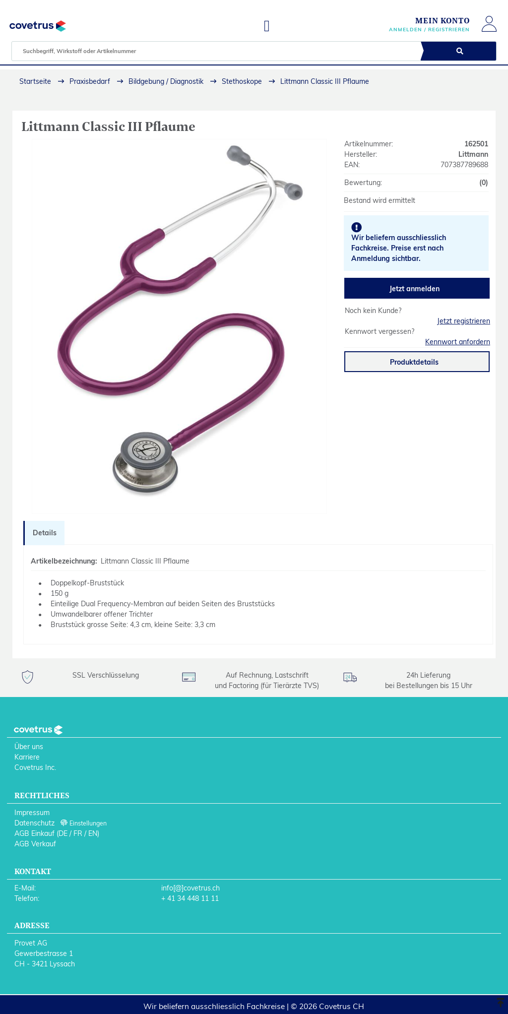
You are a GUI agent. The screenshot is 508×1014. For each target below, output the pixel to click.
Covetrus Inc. (35, 767)
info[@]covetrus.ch (190, 888)
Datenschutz (34, 823)
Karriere (27, 757)
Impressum (32, 812)
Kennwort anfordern (457, 341)
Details (45, 532)
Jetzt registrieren (463, 321)
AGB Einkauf (34, 833)
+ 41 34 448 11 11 (190, 898)
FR (77, 833)
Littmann (473, 154)
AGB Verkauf (35, 843)
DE (63, 833)
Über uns (28, 746)
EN (92, 833)
